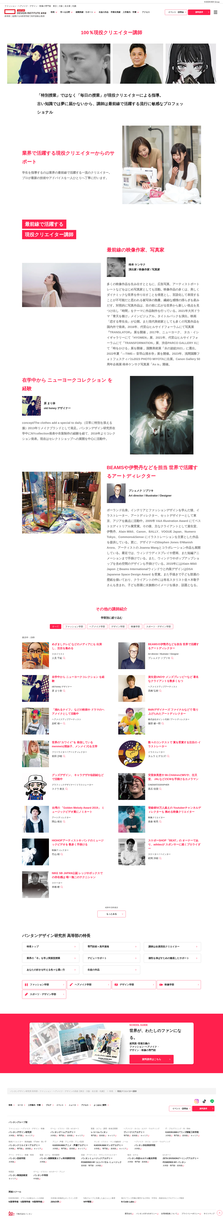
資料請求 (202, 12)
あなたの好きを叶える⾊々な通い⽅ (51, 969)
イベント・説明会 (177, 12)
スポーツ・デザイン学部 (158, 626)
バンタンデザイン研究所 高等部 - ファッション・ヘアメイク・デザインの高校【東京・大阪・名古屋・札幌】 (57, 1091)
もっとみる (115, 914)
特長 (111, 1091)
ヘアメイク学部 (97, 626)
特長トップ (51, 946)
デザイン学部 (118, 626)
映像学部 (135, 626)
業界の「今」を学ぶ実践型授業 (51, 958)
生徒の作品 (112, 969)
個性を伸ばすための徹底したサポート (173, 958)
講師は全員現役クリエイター (173, 946)
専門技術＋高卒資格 (112, 946)
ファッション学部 (74, 626)
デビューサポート (112, 958)
